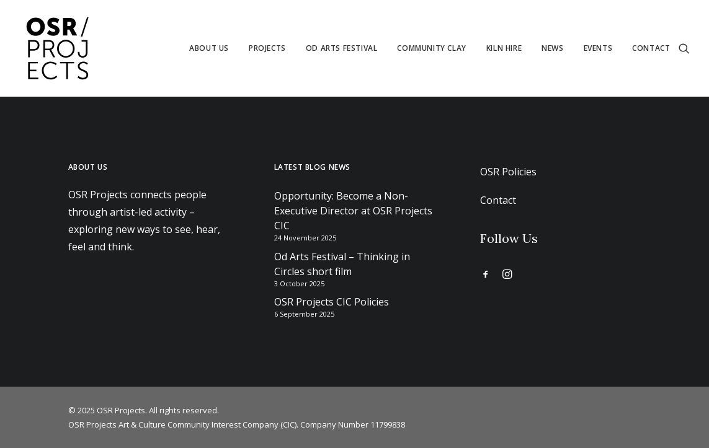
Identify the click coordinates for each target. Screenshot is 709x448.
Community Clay (431, 48)
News (552, 48)
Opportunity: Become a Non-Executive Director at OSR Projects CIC (353, 210)
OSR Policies (508, 171)
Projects (267, 48)
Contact (651, 48)
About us (209, 48)
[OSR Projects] (57, 48)
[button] (684, 48)
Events (598, 48)
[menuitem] (209, 48)
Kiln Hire (504, 48)
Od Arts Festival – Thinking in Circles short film (342, 264)
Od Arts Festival (342, 48)
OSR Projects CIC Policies (331, 302)
